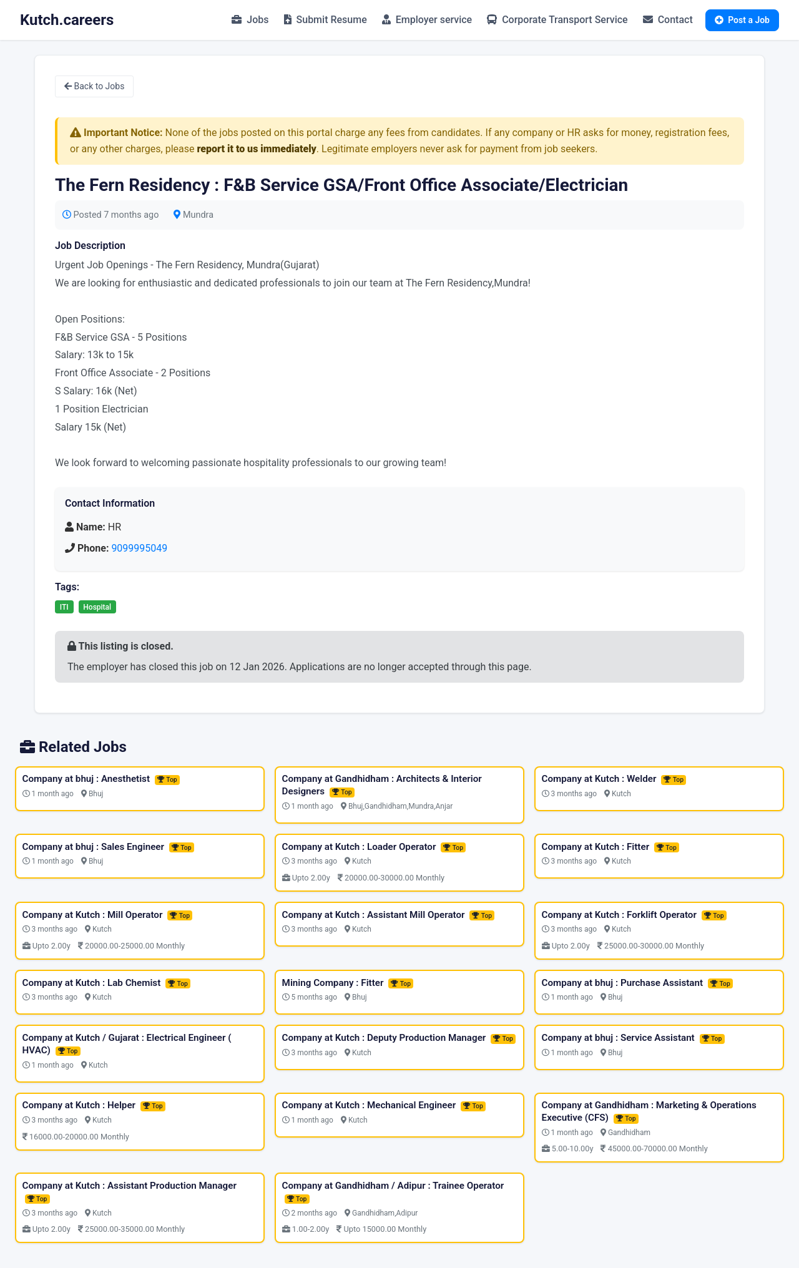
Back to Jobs (94, 86)
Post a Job (742, 20)
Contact (668, 20)
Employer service (427, 20)
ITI (64, 607)
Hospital (97, 607)
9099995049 (139, 548)
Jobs (250, 20)
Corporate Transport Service (557, 20)
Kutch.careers (67, 20)
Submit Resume (325, 20)
